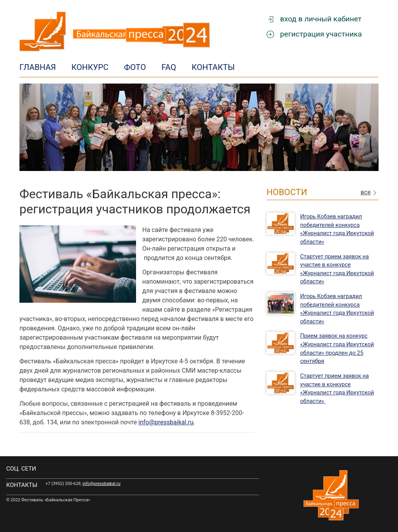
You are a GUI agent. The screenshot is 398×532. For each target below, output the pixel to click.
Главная (37, 67)
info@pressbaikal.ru (166, 422)
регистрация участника (314, 34)
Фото (135, 67)
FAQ (169, 67)
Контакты (213, 67)
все (370, 193)
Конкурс (90, 67)
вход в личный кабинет (314, 18)
